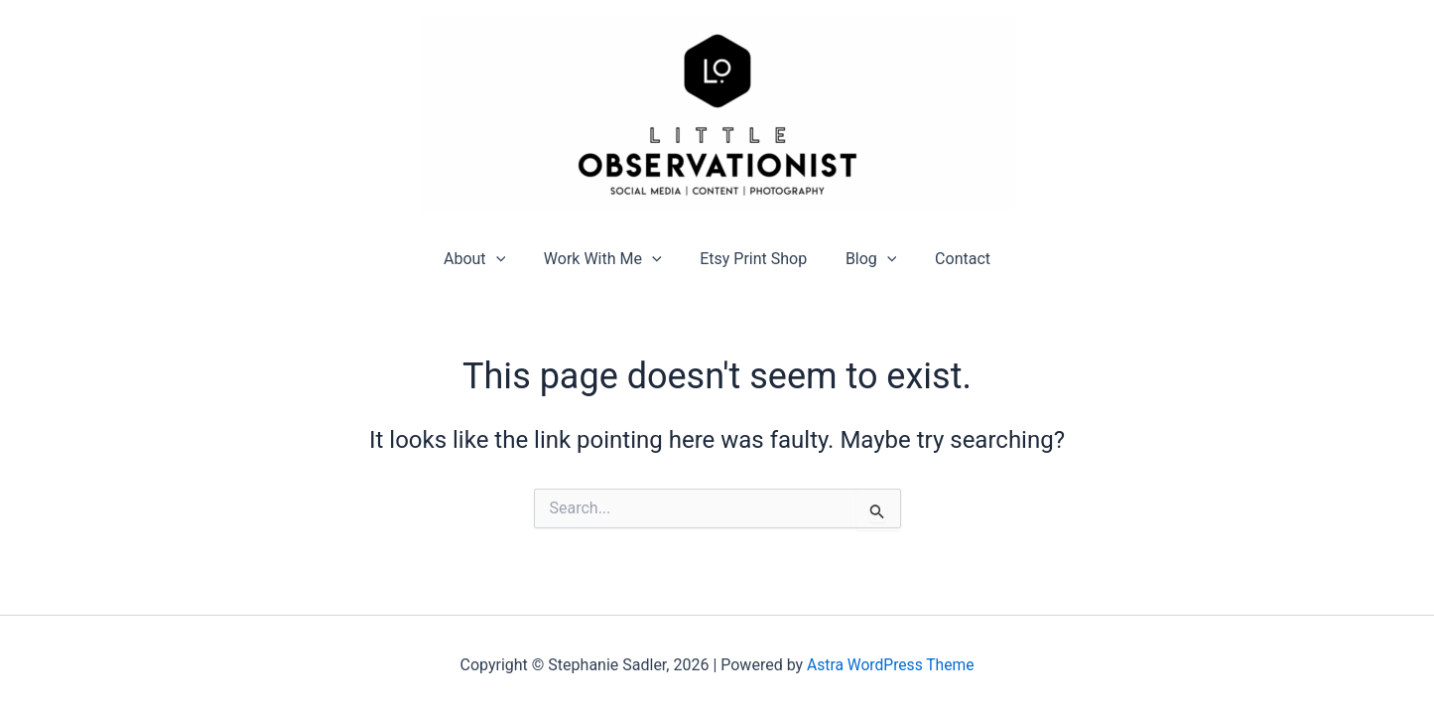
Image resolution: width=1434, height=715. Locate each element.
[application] (509, 258)
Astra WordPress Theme (890, 664)
